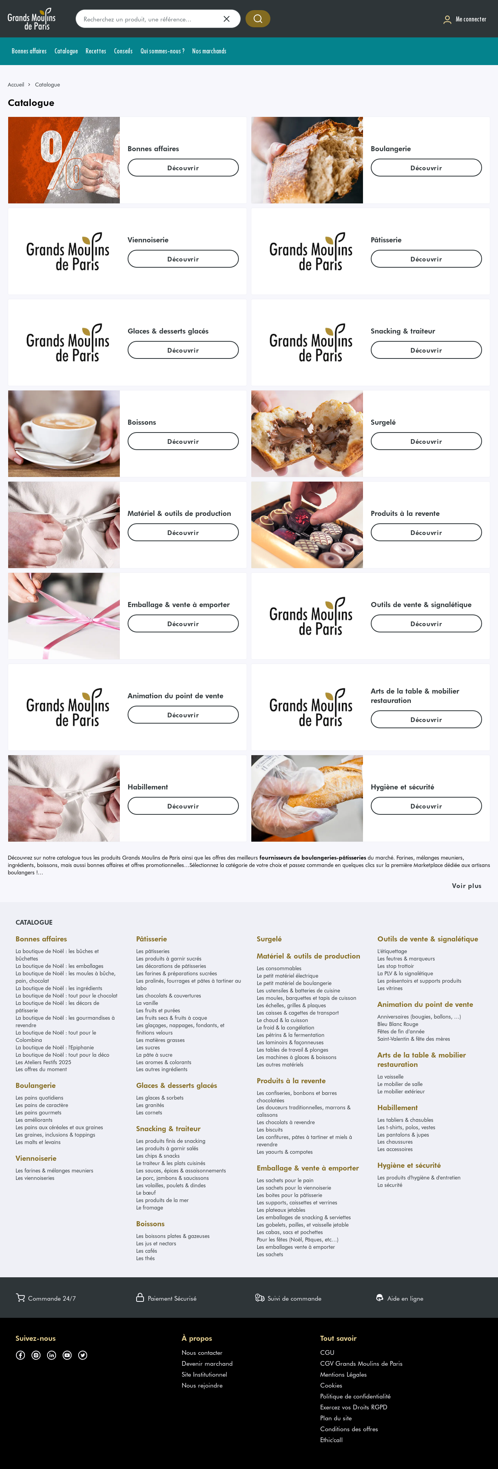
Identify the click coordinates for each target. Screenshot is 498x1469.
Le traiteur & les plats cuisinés (170, 1163)
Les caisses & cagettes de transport (298, 1012)
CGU (327, 1352)
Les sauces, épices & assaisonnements (181, 1170)
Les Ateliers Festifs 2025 (43, 1062)
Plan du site (336, 1417)
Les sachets (270, 1254)
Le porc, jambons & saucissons (172, 1177)
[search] (158, 18)
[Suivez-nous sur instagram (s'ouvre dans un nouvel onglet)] (39, 1353)
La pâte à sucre (154, 1054)
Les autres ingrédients (162, 1069)
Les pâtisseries (153, 951)
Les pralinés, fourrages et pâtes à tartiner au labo (188, 984)
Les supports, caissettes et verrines (297, 1202)
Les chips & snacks (158, 1155)
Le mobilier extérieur (401, 1091)
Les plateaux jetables (281, 1209)
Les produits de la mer (162, 1200)
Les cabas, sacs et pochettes (290, 1232)
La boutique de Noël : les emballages (59, 965)
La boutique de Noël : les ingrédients (59, 988)
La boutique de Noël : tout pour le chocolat (66, 995)
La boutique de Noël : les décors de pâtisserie (57, 1006)
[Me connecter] (464, 19)
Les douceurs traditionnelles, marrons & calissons (304, 1111)
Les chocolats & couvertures (168, 995)
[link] (19, 84)
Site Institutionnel (204, 1374)
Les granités (150, 1105)
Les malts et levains (38, 1142)
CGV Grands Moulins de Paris (361, 1363)
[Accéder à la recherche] (257, 18)
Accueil (16, 84)
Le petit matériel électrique (287, 975)
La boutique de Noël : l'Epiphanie (55, 1047)
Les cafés (146, 1250)
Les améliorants (34, 1119)
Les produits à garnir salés (167, 1148)
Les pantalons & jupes (403, 1134)
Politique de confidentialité (355, 1395)
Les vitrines (390, 988)
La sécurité (389, 1184)
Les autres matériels (280, 1064)
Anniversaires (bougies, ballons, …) (419, 1016)
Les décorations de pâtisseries (171, 965)
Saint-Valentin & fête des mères (413, 1038)
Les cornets (149, 1112)
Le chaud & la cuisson (282, 1020)
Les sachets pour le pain (285, 1180)
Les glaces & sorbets (160, 1097)
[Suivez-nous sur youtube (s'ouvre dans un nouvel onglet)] (70, 1353)
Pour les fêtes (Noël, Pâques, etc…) (297, 1239)
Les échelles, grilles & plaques (291, 1005)
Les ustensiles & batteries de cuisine (298, 990)
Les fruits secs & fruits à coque (171, 1017)
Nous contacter (202, 1352)
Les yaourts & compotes (285, 1151)
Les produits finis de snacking (170, 1140)
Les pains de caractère (42, 1105)
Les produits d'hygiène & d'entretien (419, 1177)
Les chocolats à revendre (286, 1122)
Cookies (331, 1385)
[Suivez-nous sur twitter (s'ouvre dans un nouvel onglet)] (85, 1353)
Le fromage (149, 1207)
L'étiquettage (392, 951)
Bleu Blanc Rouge (397, 1024)
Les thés (145, 1258)
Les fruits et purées (158, 1010)
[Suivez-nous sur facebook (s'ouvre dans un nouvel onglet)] (23, 1353)
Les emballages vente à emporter (296, 1246)
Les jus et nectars (156, 1243)
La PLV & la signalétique (405, 973)
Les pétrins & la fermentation (290, 1034)
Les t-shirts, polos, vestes (406, 1127)
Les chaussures (395, 1141)
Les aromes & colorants (163, 1062)
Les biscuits (270, 1129)
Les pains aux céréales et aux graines (59, 1127)
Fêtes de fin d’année (400, 1031)
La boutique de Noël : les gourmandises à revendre (65, 1021)
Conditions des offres (349, 1428)
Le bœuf (146, 1192)
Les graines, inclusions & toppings (55, 1134)
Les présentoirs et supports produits (419, 980)
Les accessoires (395, 1149)
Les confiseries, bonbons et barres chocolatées (297, 1096)
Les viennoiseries (35, 1177)
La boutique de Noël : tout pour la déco (62, 1054)
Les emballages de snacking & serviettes (304, 1217)
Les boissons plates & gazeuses (173, 1235)
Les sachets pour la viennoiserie (294, 1187)
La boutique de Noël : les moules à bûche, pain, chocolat (66, 976)
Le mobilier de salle (400, 1084)
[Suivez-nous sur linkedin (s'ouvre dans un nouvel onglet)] (54, 1353)
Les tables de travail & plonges (292, 1049)
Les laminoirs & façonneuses (290, 1042)
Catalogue (34, 922)
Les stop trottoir (395, 965)
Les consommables (279, 968)
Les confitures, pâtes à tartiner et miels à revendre (304, 1140)
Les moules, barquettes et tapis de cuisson (306, 997)
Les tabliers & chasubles (405, 1119)
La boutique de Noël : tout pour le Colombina (56, 1036)
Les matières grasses (160, 1039)
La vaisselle (390, 1076)
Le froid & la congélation (285, 1027)
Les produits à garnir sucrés (169, 958)
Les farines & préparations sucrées (176, 973)
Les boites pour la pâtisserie (289, 1195)
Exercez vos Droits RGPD (354, 1406)
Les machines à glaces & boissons (297, 1057)
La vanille (147, 1002)
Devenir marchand (207, 1363)
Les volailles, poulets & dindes (171, 1185)
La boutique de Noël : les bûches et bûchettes (57, 954)
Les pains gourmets (38, 1112)
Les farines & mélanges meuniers (54, 1170)
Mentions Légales (343, 1374)
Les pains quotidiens (39, 1097)
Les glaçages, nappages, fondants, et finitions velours (180, 1028)
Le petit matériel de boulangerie (294, 983)
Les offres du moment (41, 1069)
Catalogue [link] (47, 84)
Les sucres (148, 1047)
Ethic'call (331, 1439)
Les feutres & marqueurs (406, 958)
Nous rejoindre (202, 1385)
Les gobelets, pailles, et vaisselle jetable (303, 1224)
